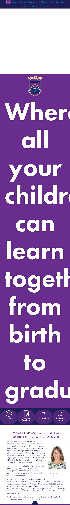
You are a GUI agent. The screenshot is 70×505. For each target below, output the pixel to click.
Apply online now (61, 419)
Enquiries (9, 418)
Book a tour (44, 418)
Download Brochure (26, 419)
